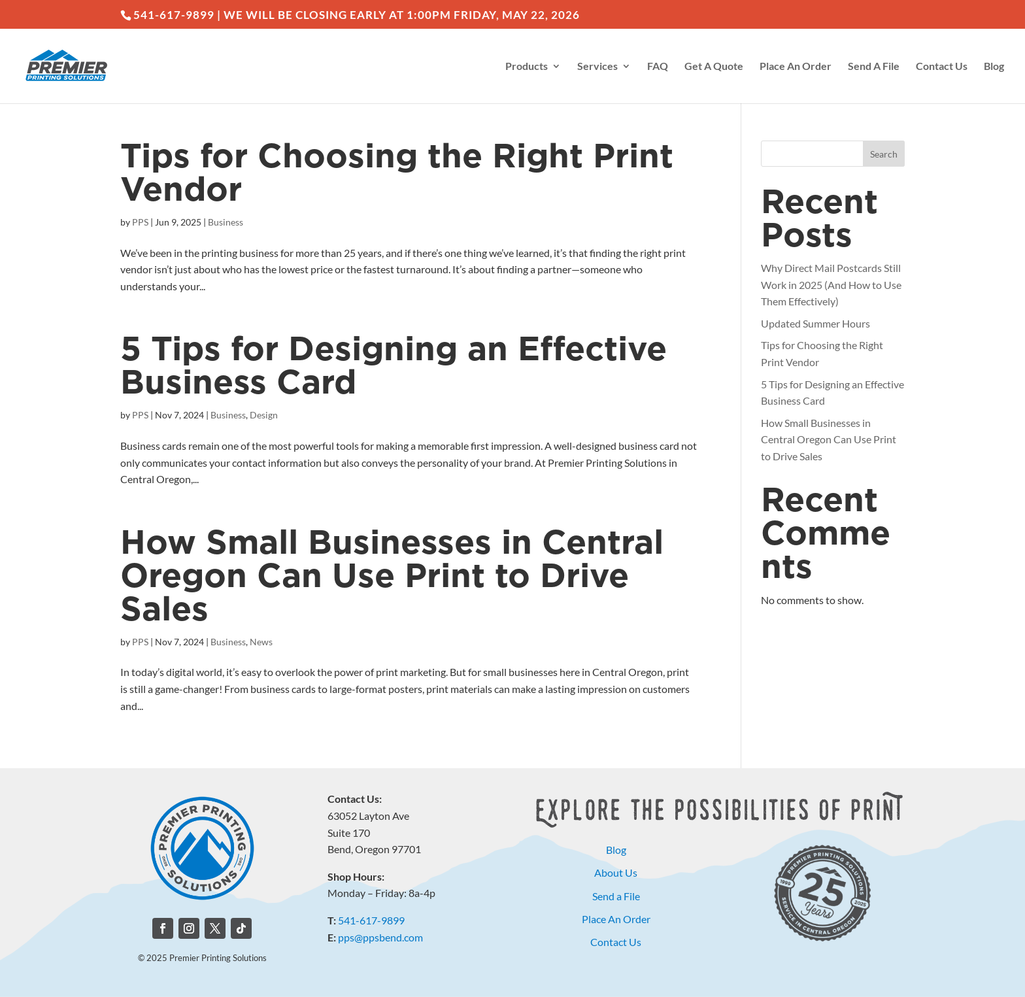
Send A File (873, 66)
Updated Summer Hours (815, 323)
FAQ (657, 66)
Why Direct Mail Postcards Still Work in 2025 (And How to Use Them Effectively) (831, 284)
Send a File (616, 896)
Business (225, 222)
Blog (994, 66)
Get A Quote (713, 66)
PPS (140, 222)
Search (884, 154)
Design (264, 414)
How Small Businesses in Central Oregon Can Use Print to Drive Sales (392, 577)
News (261, 641)
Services (597, 66)
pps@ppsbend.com (380, 937)
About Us (615, 872)
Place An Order (796, 66)
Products (526, 66)
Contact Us (941, 66)
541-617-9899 (371, 920)
